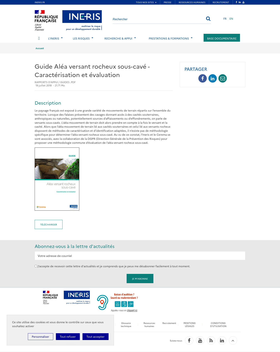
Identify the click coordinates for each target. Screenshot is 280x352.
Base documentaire (221, 38)
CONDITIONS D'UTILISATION (218, 324)
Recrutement (169, 322)
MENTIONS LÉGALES (190, 324)
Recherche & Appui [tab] (118, 38)
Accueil (40, 48)
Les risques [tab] (81, 38)
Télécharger (48, 224)
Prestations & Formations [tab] (169, 38)
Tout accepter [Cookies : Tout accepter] (95, 336)
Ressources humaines (149, 324)
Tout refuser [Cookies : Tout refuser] (68, 336)
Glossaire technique (126, 324)
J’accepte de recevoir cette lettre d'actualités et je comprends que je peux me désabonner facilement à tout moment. (114, 266)
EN (231, 18)
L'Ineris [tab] (53, 38)
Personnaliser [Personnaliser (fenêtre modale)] (40, 336)
